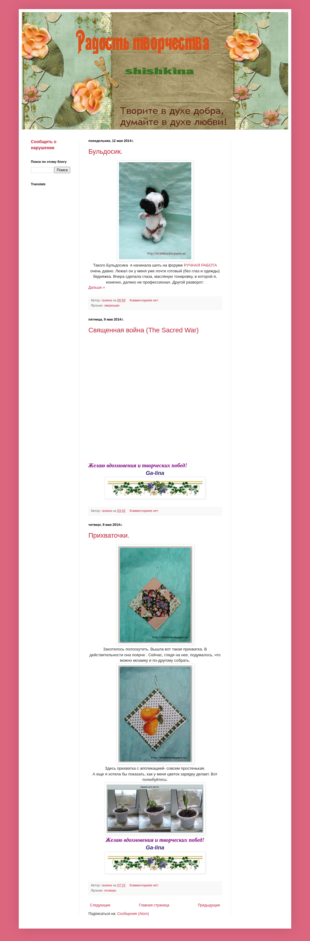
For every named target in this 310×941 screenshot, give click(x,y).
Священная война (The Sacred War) (143, 330)
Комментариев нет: (145, 300)
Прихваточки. (109, 535)
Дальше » (96, 287)
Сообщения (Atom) (133, 914)
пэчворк (110, 890)
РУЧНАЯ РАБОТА (200, 265)
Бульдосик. (105, 151)
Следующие (100, 905)
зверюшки (111, 305)
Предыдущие (209, 905)
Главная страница (154, 905)
